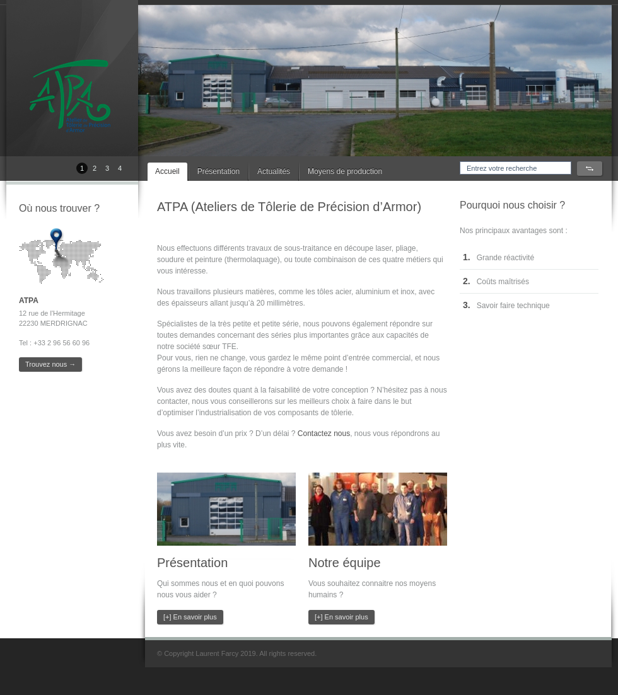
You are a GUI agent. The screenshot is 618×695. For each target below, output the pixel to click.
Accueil (167, 171)
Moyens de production (345, 171)
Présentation (218, 171)
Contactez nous (324, 433)
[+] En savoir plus (190, 617)
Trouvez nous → (50, 364)
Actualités (273, 171)
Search (589, 168)
